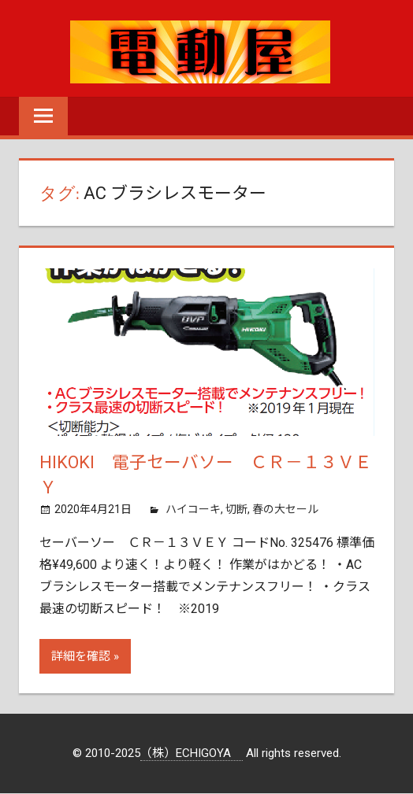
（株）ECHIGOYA (191, 754)
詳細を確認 (80, 657)
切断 (236, 510)
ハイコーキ (193, 510)
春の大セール (285, 510)
